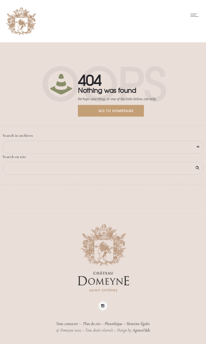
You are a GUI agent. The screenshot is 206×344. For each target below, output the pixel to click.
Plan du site (91, 323)
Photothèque (113, 323)
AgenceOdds (141, 330)
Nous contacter (67, 323)
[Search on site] (103, 168)
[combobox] (103, 147)
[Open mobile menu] (195, 15)
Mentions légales (138, 323)
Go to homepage (116, 110)
